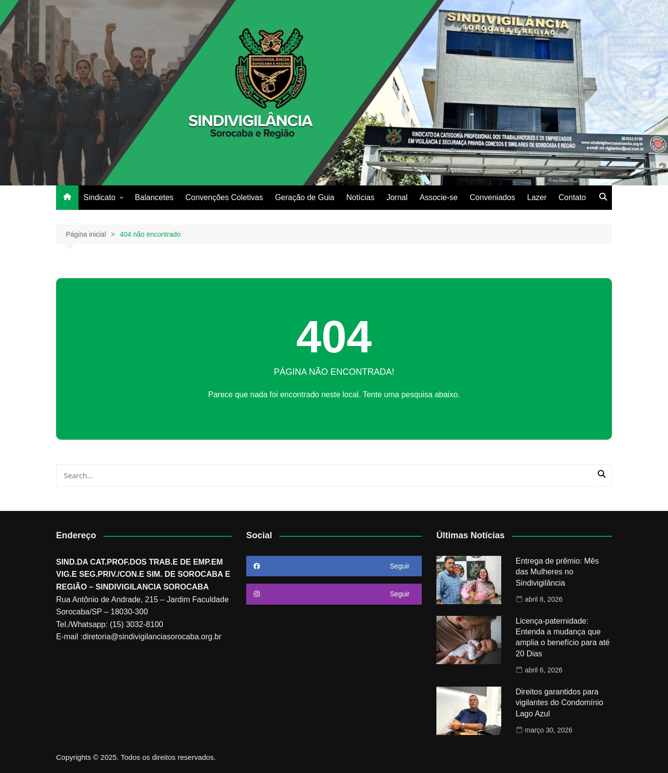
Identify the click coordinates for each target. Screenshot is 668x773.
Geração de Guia (304, 197)
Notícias (360, 197)
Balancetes (154, 197)
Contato (572, 197)
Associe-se (438, 197)
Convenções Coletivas (224, 197)
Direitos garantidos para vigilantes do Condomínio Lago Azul (560, 703)
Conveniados (492, 197)
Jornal (397, 197)
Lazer (537, 197)
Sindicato (99, 197)
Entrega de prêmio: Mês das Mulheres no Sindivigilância (557, 572)
